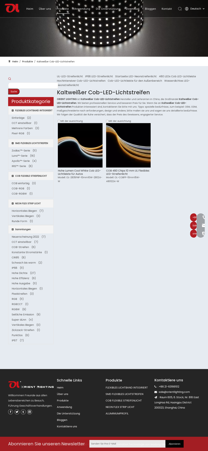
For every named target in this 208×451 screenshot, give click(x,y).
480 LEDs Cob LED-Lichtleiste (177, 76)
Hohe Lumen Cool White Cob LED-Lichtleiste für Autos (79, 172)
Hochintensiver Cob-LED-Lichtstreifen (81, 81)
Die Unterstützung (68, 413)
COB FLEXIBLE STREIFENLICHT (124, 400)
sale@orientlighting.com (174, 392)
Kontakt (32, 18)
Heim (60, 387)
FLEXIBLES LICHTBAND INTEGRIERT (127, 387)
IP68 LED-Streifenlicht (99, 76)
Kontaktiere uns (67, 426)
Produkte (63, 400)
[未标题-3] (31, 385)
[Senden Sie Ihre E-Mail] (127, 443)
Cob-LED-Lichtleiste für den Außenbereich (135, 81)
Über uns (62, 394)
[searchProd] (33, 85)
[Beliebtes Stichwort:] (14, 91)
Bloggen (62, 420)
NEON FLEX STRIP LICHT (120, 407)
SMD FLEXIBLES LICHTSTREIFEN (124, 394)
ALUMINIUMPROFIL (117, 413)
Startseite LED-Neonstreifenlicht (136, 76)
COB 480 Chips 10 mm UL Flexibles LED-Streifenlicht (127, 172)
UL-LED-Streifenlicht (70, 76)
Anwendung (64, 407)
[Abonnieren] (174, 444)
